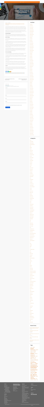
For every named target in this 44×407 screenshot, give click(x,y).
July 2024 (31, 53)
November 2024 (31, 47)
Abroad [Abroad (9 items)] (31, 347)
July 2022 (31, 82)
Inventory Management (32, 240)
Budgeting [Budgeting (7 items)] (34, 347)
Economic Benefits (31, 185)
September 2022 (31, 79)
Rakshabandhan (31, 284)
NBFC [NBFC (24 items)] (31, 374)
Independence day (31, 237)
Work (30, 320)
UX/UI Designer (31, 310)
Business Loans (31, 150)
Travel (30, 301)
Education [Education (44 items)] (32, 353)
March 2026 (31, 25)
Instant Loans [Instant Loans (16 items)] (32, 372)
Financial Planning (31, 211)
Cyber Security (31, 169)
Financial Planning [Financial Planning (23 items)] (33, 362)
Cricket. (30, 166)
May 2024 (31, 56)
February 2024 (31, 60)
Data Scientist (31, 173)
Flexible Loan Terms (32, 214)
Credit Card (31, 163)
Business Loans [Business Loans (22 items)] (33, 349)
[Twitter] (7, 71)
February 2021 (31, 104)
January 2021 (31, 105)
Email (6, 98)
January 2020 (31, 117)
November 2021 (31, 92)
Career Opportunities (32, 154)
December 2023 (31, 63)
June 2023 (31, 69)
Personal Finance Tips (32, 275)
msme (30, 259)
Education (31, 189)
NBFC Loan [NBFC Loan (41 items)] (35, 374)
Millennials (31, 256)
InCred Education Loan (32, 230)
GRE (30, 221)
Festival (30, 201)
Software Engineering (32, 291)
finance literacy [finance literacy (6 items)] (34, 358)
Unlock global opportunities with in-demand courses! (10, 79)
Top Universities (31, 300)
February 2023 (31, 73)
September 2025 (31, 34)
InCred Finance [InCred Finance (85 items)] (34, 367)
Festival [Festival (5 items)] (35, 357)
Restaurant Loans (31, 285)
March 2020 (31, 114)
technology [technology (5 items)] (36, 378)
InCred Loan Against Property (33, 233)
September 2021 (31, 95)
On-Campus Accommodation (33, 272)
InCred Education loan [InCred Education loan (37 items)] (34, 366)
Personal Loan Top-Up (32, 278)
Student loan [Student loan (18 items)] (32, 377)
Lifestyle (30, 246)
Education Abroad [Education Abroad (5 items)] (36, 353)
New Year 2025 (31, 269)
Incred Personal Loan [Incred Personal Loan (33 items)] (34, 369)
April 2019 (31, 124)
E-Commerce (31, 182)
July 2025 (31, 37)
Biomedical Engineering (32, 144)
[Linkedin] (8, 71)
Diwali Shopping (31, 179)
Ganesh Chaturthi (31, 217)
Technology (31, 297)
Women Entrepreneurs (32, 317)
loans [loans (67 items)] (36, 372)
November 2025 (31, 31)
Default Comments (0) (7, 85)
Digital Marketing (31, 176)
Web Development (31, 313)
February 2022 (31, 88)
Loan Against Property (32, 249)
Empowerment (31, 195)
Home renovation (31, 224)
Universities (31, 307)
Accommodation (31, 141)
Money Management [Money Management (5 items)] (32, 373)
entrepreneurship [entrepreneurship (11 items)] (32, 357)
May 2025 (31, 40)
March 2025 (31, 41)
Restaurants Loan (31, 288)
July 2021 (31, 98)
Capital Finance (31, 153)
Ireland (30, 243)
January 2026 (31, 28)
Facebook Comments (11, 85)
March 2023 (31, 72)
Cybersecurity (31, 170)
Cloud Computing (31, 157)
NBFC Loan (31, 265)
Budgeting (31, 147)
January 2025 (31, 44)
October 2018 (31, 133)
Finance (30, 202)
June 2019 (31, 121)
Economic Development (32, 186)
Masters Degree (31, 253)
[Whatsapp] (9, 71)
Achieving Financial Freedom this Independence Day (22, 79)
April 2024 (31, 57)
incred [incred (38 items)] (36, 363)
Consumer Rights (31, 160)
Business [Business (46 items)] (32, 348)
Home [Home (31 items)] (31, 363)
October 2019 (31, 120)
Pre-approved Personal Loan (33, 281)
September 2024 (31, 50)
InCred (30, 227)
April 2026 (31, 24)
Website (6, 101)
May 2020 (31, 111)
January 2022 (31, 89)
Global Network (31, 218)
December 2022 (31, 76)
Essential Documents (32, 198)
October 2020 (31, 108)
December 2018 (31, 130)
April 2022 (31, 85)
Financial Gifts (31, 205)
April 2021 (31, 101)
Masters (30, 252)
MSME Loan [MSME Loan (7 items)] (35, 373)
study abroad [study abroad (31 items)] (33, 378)
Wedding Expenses (32, 316)
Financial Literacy (31, 208)
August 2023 (31, 66)
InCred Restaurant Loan (32, 236)
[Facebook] (6, 71)
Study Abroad (31, 294)
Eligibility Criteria (31, 192)
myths (30, 262)
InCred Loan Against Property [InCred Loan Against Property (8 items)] (33, 368)
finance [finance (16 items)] (31, 358)
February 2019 (31, 127)
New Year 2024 (31, 268)
